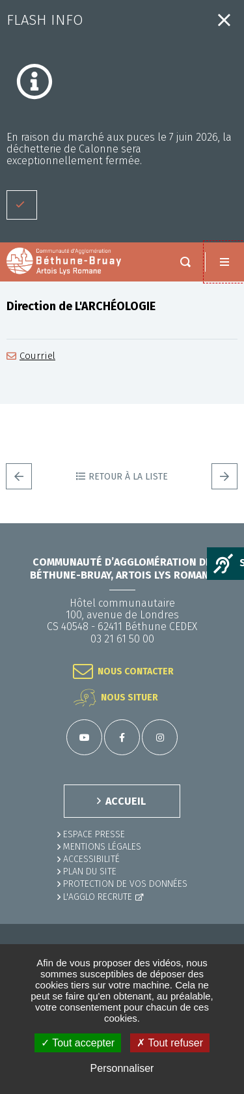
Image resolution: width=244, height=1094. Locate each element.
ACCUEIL (125, 801)
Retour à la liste (128, 476)
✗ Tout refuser (170, 1042)
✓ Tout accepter (78, 1042)
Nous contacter (136, 671)
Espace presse (94, 834)
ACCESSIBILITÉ (91, 859)
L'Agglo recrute (97, 896)
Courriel (37, 356)
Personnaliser (122, 1068)
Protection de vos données (125, 883)
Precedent (19, 476)
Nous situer (129, 697)
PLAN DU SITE (89, 871)
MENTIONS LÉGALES (102, 846)
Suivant (224, 476)
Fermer (224, 20)
